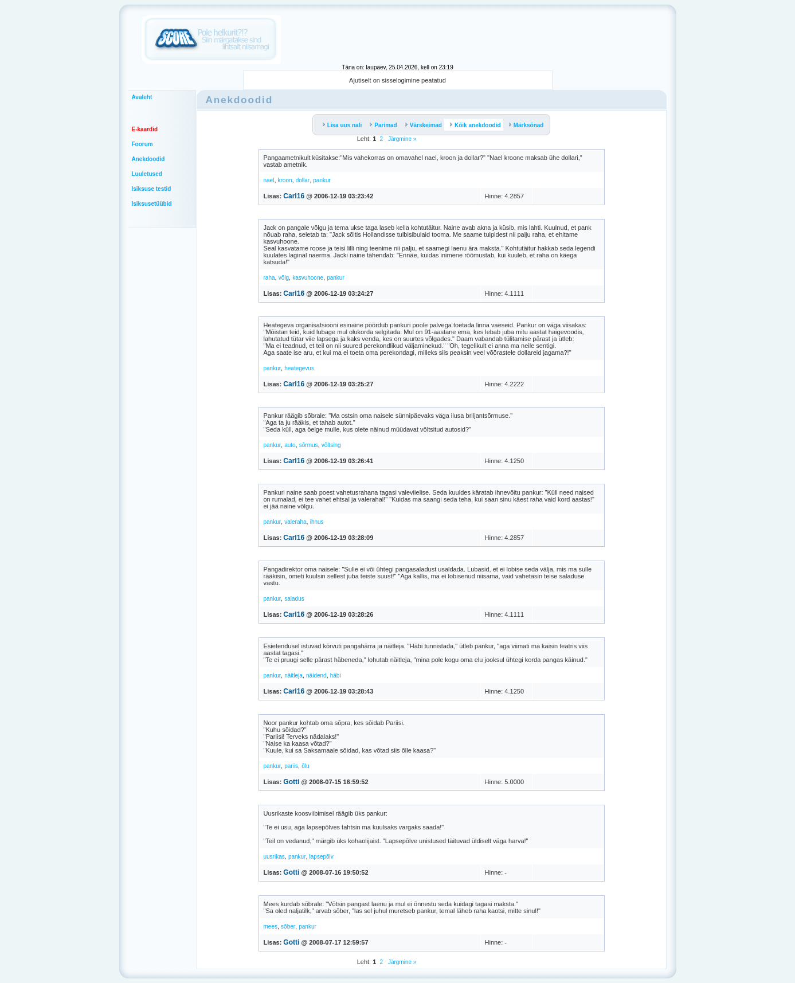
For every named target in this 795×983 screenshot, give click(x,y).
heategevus (299, 368)
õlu (305, 766)
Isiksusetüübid (152, 204)
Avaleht (142, 97)
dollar (303, 180)
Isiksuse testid (151, 189)
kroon (285, 180)
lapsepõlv (322, 856)
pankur (322, 180)
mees (270, 926)
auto (289, 445)
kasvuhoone (307, 278)
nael (269, 180)
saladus (294, 599)
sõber (288, 926)
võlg (284, 278)
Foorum (142, 144)
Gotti (291, 782)
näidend (316, 675)
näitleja (293, 675)
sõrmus (308, 445)
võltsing (331, 445)
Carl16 (293, 196)
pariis (291, 766)
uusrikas (274, 856)
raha (269, 278)
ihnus (317, 522)
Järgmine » (401, 139)
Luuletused (147, 174)
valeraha (295, 522)
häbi (335, 675)
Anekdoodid (148, 159)
